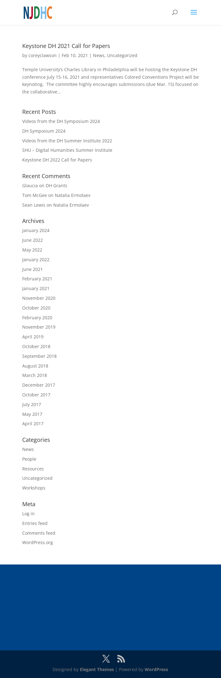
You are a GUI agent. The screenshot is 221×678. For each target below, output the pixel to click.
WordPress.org (37, 542)
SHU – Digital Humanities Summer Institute (67, 150)
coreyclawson (42, 55)
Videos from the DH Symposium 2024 (61, 121)
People (29, 459)
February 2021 (37, 279)
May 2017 (32, 414)
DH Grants (56, 185)
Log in (28, 513)
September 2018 (39, 356)
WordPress (156, 669)
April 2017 (33, 423)
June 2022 (32, 240)
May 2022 (32, 250)
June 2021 (32, 269)
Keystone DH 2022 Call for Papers (57, 160)
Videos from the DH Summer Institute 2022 (67, 141)
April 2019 (33, 337)
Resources (33, 469)
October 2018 (36, 346)
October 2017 (36, 395)
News (99, 55)
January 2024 (35, 230)
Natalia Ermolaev (72, 195)
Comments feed (38, 533)
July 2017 (31, 404)
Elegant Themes (97, 669)
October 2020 (36, 308)
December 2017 (38, 385)
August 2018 (35, 366)
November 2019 (38, 327)
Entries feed (35, 523)
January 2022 (35, 259)
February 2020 (37, 317)
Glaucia (30, 185)
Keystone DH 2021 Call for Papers (66, 46)
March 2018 (34, 375)
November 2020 (38, 298)
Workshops (33, 488)
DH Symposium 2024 (43, 131)
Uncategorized (122, 55)
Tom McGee (34, 195)
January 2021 (35, 288)
